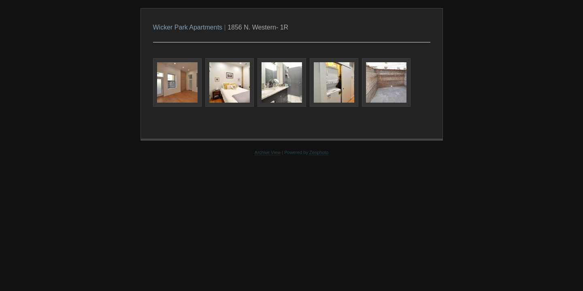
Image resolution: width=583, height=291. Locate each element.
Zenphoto (318, 152)
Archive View (268, 152)
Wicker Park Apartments (188, 27)
